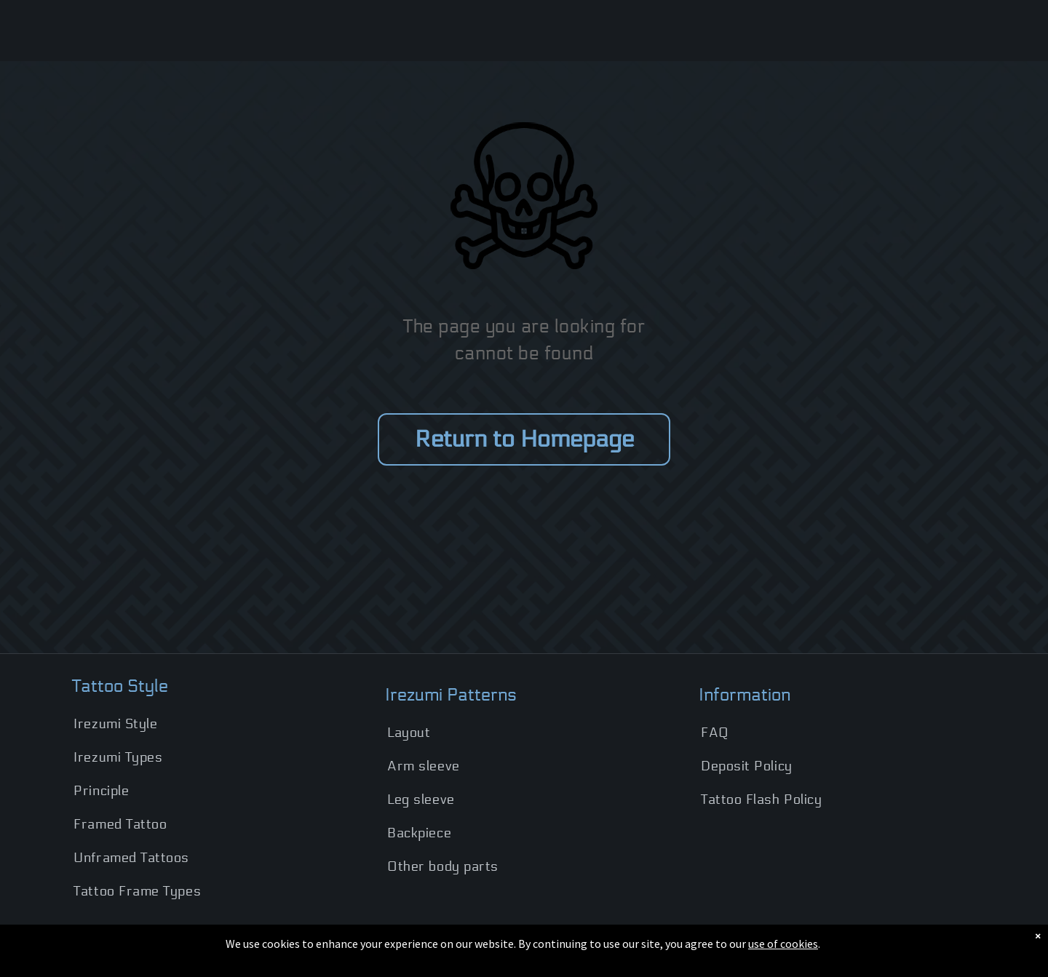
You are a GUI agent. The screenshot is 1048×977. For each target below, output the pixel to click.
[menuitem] (210, 724)
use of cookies (783, 943)
